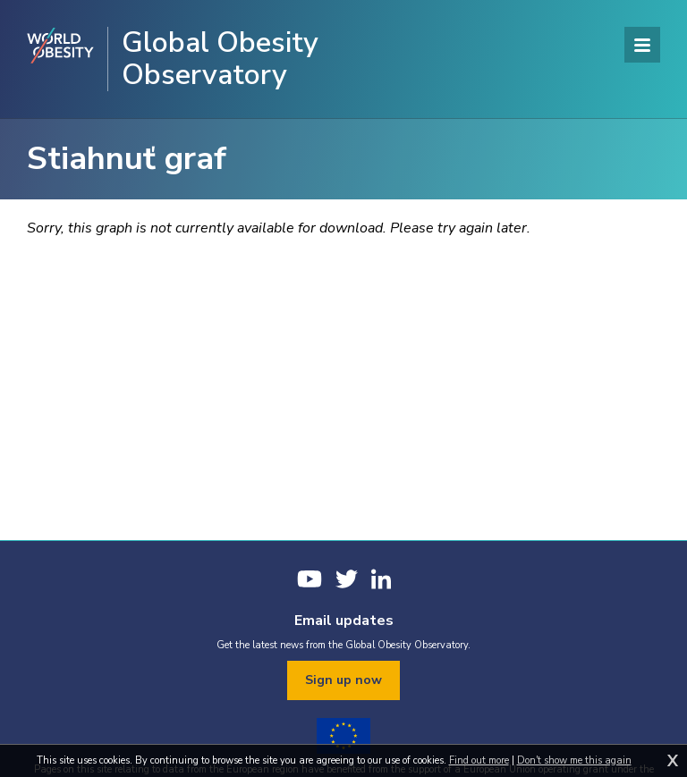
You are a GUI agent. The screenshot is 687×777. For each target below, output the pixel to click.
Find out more (479, 760)
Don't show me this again (574, 760)
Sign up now (343, 679)
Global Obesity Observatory (220, 59)
